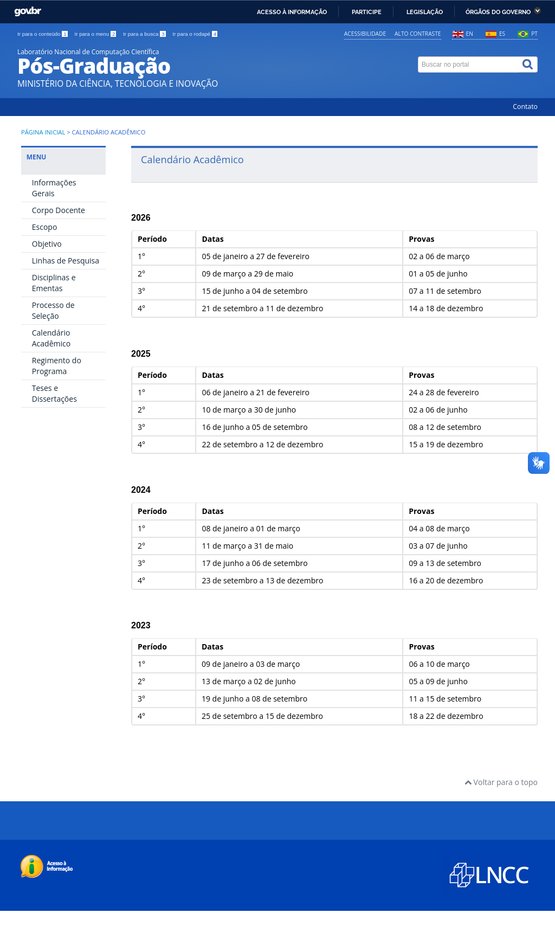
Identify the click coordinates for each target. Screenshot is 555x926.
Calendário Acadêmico (51, 338)
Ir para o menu (96, 34)
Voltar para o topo (501, 782)
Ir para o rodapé (194, 34)
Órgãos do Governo (498, 12)
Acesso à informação (292, 12)
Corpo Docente (58, 210)
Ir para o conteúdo (43, 34)
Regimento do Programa (56, 365)
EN (469, 33)
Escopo (44, 227)
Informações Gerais (54, 187)
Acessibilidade (365, 33)
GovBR (27, 12)
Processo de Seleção (53, 310)
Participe (367, 12)
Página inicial (43, 132)
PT (534, 33)
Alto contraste (418, 33)
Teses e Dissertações (54, 393)
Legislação (424, 12)
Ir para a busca (145, 34)
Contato (525, 106)
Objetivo (47, 244)
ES (502, 33)
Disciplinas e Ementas (54, 282)
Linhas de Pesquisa (65, 260)
